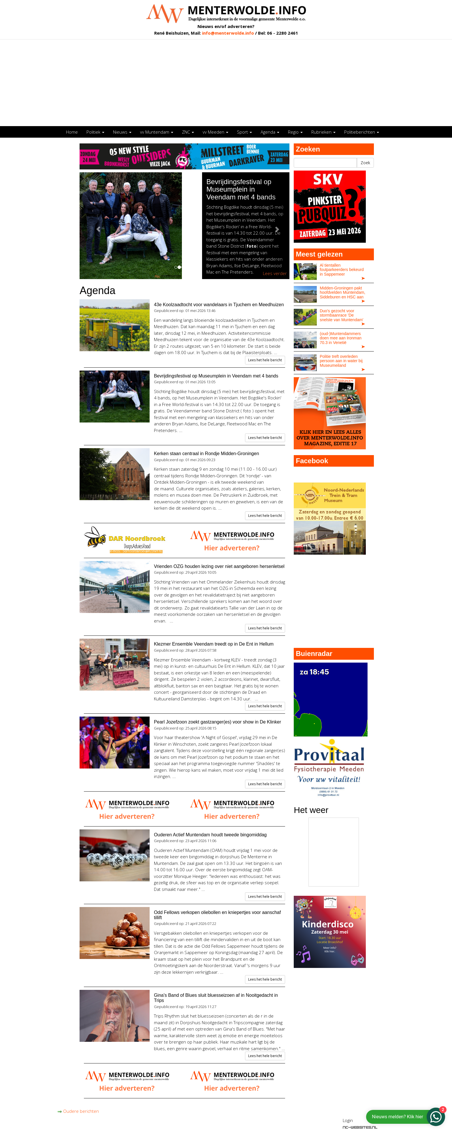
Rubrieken (323, 132)
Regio (295, 132)
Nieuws (122, 132)
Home (72, 132)
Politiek (95, 132)
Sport (244, 132)
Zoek (365, 162)
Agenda (270, 132)
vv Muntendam (156, 132)
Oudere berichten (78, 1111)
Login (348, 1120)
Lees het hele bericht (265, 360)
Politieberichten (361, 132)
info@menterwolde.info (228, 33)
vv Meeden (215, 132)
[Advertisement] (226, 82)
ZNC (188, 132)
